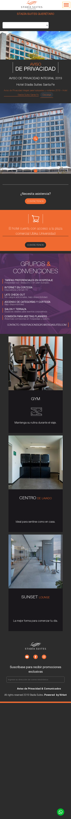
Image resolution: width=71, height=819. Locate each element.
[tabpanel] (35, 138)
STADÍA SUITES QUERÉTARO (35, 13)
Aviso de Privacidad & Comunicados (39, 688)
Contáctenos (35, 201)
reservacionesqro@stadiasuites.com (43, 324)
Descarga (47, 95)
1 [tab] (35, 171)
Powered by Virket (55, 694)
